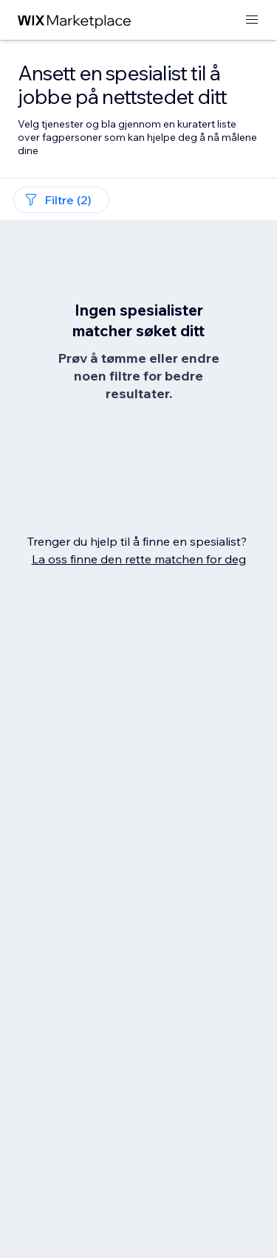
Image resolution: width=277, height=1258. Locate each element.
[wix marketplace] (74, 20)
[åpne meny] (252, 20)
